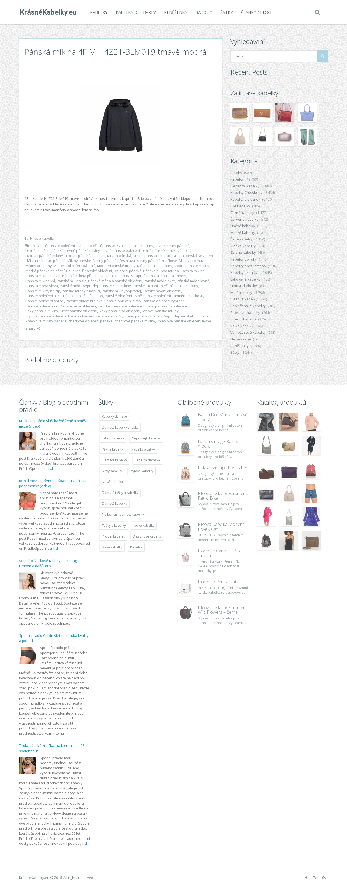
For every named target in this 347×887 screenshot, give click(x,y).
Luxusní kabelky (243, 285)
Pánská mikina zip (71, 280)
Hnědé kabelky (42, 238)
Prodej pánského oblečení (165, 306)
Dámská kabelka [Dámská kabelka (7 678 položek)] (114, 503)
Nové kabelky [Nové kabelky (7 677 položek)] (144, 525)
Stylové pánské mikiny (160, 310)
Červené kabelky (244, 219)
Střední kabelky (243, 319)
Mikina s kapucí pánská (46, 260)
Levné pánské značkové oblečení (169, 250)
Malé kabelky (241, 292)
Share (32, 328)
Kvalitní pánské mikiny (135, 245)
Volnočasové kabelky (248, 332)
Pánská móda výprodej (79, 285)
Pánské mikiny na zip (42, 290)
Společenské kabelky (248, 305)
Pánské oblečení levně (123, 295)
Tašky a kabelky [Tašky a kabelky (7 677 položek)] (114, 525)
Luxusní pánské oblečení (85, 255)
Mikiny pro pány (38, 265)
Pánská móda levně (193, 280)
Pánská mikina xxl (40, 280)
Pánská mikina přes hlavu (83, 275)
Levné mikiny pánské (172, 245)
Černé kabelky (242, 212)
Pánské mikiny (186, 285)
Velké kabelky (241, 325)
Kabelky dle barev (135, 12)
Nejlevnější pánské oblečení (89, 270)
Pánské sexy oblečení (78, 306)
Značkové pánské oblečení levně (184, 321)
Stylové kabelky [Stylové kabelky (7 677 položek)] (141, 471)
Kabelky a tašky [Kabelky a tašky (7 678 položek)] (143, 449)
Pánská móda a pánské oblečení (115, 280)
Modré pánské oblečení (45, 270)
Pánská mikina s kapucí (125, 275)
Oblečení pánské (128, 270)
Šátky (226, 12)
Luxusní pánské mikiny (44, 255)
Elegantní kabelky (244, 186)
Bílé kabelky (240, 206)
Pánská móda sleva (41, 285)
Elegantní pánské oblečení (53, 245)
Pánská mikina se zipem (166, 275)
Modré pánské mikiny (191, 265)
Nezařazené (240, 339)
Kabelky (98, 12)
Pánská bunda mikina (161, 270)
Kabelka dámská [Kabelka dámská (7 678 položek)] (147, 460)
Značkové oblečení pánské (90, 321)
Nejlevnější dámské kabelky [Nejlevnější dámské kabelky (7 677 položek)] (123, 514)
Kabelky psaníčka (244, 272)
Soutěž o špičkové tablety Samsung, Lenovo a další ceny (48, 563)
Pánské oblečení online (44, 300)
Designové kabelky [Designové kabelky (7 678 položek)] (147, 536)
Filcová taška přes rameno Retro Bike (223, 495)
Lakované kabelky (245, 279)
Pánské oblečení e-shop (83, 295)
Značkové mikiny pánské (45, 321)
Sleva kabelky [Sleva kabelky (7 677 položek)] (112, 547)
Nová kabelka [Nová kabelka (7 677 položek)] (112, 482)
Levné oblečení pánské (44, 250)
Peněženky (175, 12)
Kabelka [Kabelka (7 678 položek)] (136, 547)
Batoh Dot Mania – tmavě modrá (223, 417)
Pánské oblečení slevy (122, 300)
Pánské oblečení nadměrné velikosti (173, 295)
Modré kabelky (242, 232)
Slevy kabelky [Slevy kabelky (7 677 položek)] (112, 471)
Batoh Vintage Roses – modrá (220, 443)
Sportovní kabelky (245, 312)
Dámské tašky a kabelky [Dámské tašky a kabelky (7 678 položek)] (120, 492)
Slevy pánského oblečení (119, 310)
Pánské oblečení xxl (41, 306)
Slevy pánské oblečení (78, 310)
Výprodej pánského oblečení (187, 316)
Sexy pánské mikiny (41, 310)
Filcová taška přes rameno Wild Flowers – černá (223, 610)
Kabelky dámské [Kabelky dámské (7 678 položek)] (114, 416)
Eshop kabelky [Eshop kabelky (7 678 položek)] (113, 438)
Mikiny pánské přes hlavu (114, 260)
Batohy (203, 12)
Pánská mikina (193, 270)
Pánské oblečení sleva (84, 300)
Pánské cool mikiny (115, 285)
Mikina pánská (119, 255)
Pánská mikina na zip (42, 275)
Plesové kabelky (244, 299)
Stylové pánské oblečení (45, 316)
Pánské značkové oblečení (120, 306)
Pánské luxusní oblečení (153, 285)
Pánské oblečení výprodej (164, 300)
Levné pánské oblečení (121, 250)
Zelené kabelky (243, 252)
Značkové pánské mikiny (134, 321)
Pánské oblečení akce (43, 295)
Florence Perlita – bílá (218, 582)
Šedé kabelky (241, 239)
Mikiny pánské (79, 260)
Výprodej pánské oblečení (140, 316)
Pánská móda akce (159, 280)
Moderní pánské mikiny (116, 265)
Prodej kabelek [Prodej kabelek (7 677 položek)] (113, 536)
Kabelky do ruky (243, 259)
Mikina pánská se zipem (193, 255)
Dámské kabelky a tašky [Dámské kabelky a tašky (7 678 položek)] (120, 427)
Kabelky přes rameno (248, 265)
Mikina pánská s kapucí (152, 255)
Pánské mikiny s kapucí (81, 290)
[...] (50, 468)
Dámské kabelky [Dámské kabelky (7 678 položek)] (114, 460)
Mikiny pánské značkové (157, 260)
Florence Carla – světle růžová (220, 553)
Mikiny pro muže (192, 260)
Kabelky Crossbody (246, 192)
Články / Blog (255, 12)
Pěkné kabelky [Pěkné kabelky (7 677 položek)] (113, 449)
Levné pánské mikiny (82, 250)
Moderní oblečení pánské (74, 265)
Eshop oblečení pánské (95, 245)
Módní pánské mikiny (154, 265)
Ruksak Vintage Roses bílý (222, 468)
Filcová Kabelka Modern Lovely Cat (221, 526)
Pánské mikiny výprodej (121, 290)
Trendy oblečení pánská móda (93, 316)
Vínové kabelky (243, 245)
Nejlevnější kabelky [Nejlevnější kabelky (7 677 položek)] (146, 438)
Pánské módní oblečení (162, 290)
